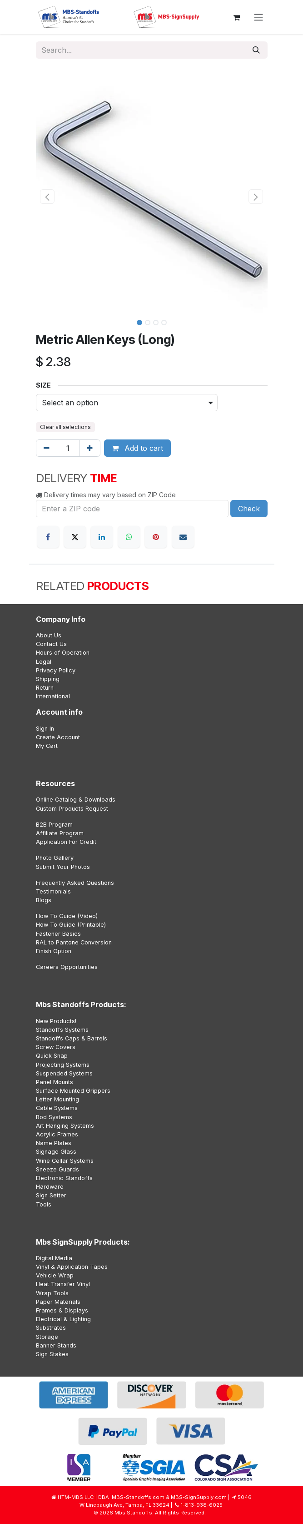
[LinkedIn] (102, 537)
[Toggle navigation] (258, 17)
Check (249, 508)
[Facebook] (48, 537)
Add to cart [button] (137, 448)
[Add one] (89, 448)
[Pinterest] (156, 537)
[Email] (183, 537)
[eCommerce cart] (237, 17)
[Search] (256, 50)
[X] (75, 537)
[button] (47, 196)
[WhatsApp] (129, 537)
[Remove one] (46, 448)
